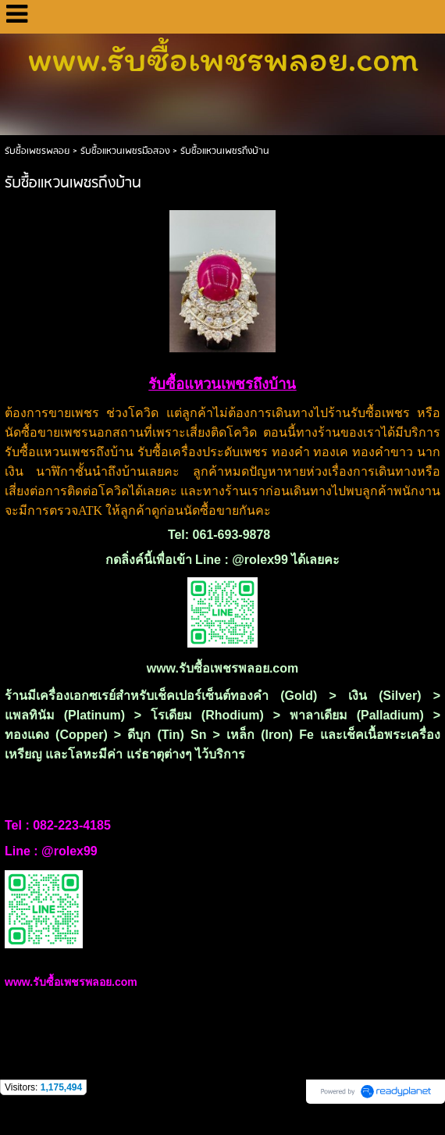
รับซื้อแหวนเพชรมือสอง (124, 151)
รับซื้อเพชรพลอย (37, 151)
